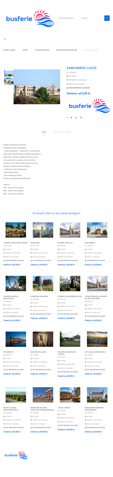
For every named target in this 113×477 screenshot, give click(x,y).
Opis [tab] (44, 132)
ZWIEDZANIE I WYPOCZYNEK (43, 459)
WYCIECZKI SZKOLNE (40, 454)
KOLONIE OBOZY (38, 452)
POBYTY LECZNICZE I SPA (41, 466)
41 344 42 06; (65, 452)
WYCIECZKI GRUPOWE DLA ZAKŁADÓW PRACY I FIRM (42, 469)
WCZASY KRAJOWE (39, 463)
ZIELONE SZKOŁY (38, 456)
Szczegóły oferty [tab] (62, 132)
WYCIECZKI (35, 461)
